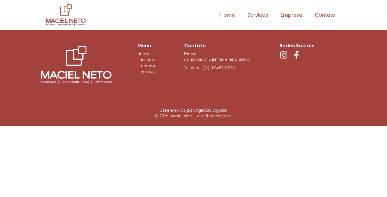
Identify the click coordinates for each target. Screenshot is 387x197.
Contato (325, 14)
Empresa (291, 14)
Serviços (257, 14)
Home (227, 14)
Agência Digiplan (212, 110)
